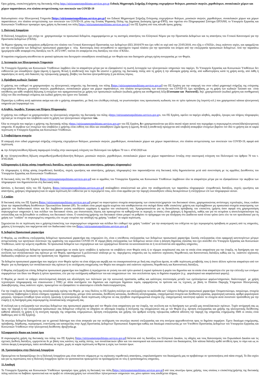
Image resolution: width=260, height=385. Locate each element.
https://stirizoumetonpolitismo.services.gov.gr (85, 3)
